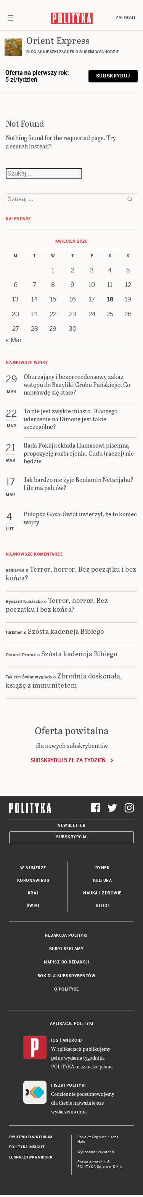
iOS (55, 1040)
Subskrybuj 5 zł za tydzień (68, 760)
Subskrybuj (113, 76)
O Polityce (66, 989)
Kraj (33, 893)
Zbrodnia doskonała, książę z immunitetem (64, 680)
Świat (33, 905)
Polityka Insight (27, 1147)
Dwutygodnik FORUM (31, 1137)
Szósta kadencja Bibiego (66, 631)
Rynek (102, 867)
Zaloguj (125, 17)
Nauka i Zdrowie (102, 893)
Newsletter (71, 825)
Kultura (102, 880)
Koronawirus (33, 880)
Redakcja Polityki (66, 935)
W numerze (33, 867)
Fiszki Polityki (68, 1085)
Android (72, 1040)
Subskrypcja (71, 837)
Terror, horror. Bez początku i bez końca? (71, 573)
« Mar (14, 340)
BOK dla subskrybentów (66, 975)
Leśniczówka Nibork (30, 1157)
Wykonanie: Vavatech (95, 1152)
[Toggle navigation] (10, 17)
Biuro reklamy (66, 948)
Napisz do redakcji (66, 962)
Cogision (99, 1137)
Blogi (102, 905)
